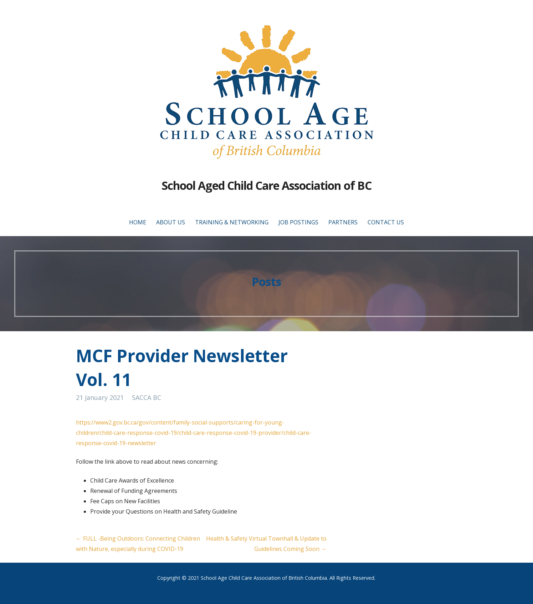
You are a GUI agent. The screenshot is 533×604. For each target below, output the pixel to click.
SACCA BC (146, 397)
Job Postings (298, 222)
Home (137, 222)
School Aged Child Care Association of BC (266, 185)
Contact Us (386, 222)
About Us (170, 222)
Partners (343, 222)
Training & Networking (231, 222)
